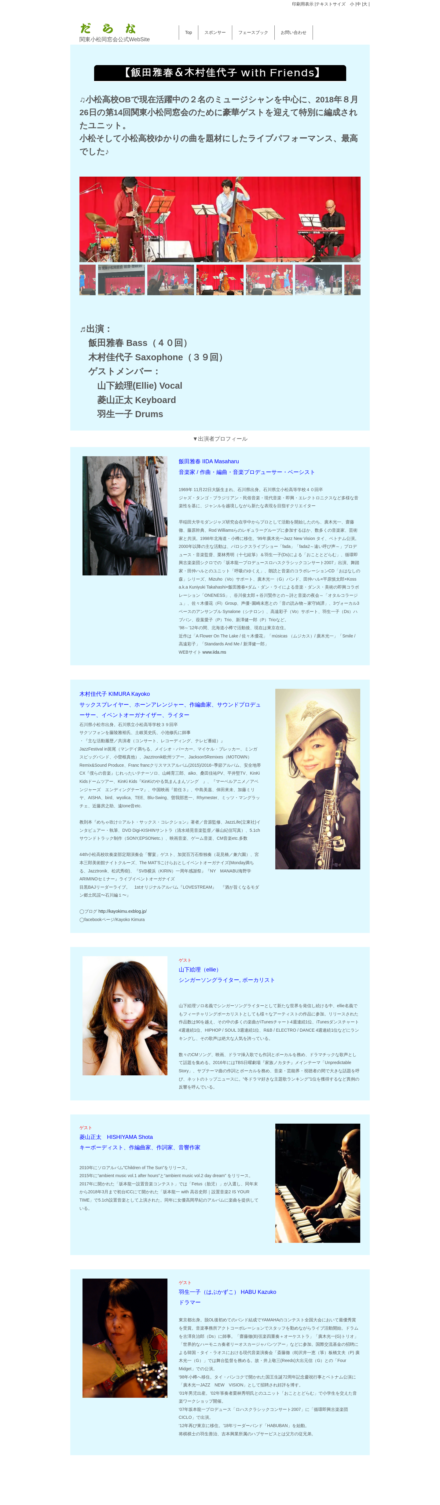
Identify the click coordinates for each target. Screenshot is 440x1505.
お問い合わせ (293, 32)
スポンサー (215, 32)
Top (188, 32)
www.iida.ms (214, 652)
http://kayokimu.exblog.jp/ (122, 911)
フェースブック (253, 32)
